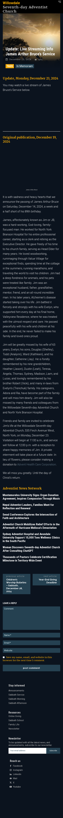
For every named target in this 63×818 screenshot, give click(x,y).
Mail (15, 778)
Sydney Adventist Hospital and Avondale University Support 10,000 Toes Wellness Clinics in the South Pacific (31, 537)
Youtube (17, 787)
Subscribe (53, 751)
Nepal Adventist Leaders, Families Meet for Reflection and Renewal (28, 506)
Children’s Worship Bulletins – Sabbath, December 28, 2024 (16, 585)
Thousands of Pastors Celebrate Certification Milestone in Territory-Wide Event (30, 558)
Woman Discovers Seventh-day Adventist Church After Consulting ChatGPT (31, 549)
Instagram (18, 770)
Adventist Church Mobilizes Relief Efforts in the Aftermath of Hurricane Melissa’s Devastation (31, 526)
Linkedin (17, 774)
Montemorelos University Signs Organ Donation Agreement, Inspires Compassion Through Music (31, 496)
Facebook (18, 766)
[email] (27, 751)
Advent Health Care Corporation (36, 464)
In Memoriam (24, 66)
